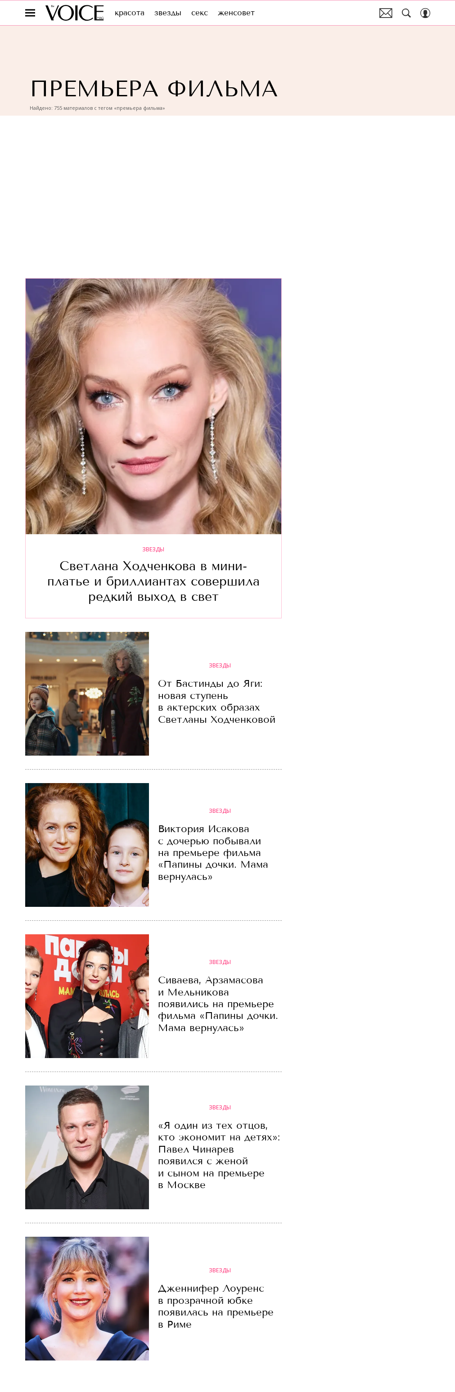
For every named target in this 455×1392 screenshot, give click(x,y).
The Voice (74, 13)
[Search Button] (406, 13)
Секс (199, 13)
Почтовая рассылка (385, 13)
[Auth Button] (425, 13)
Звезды (167, 13)
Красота (129, 13)
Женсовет (236, 13)
